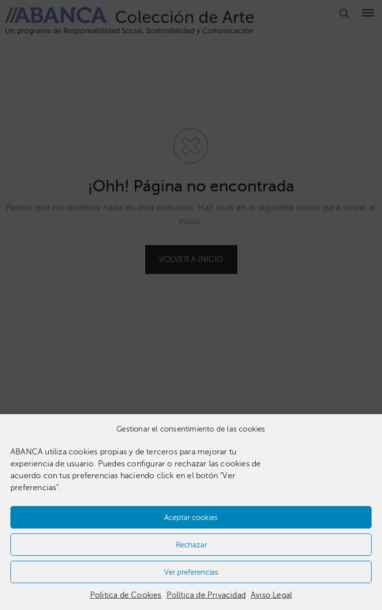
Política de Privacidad (206, 595)
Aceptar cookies (191, 518)
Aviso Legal (271, 595)
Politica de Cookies (126, 595)
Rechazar (191, 545)
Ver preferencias (191, 572)
